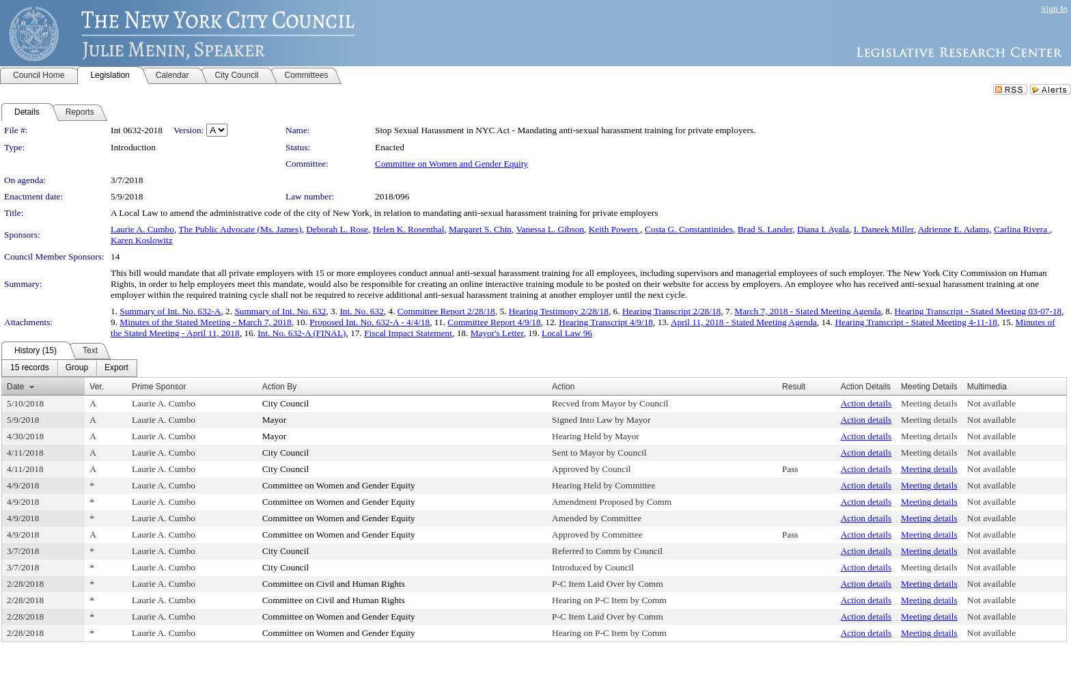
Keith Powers (615, 229)
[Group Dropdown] (76, 368)
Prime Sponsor (159, 386)
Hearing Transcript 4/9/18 (606, 322)
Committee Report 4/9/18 (493, 322)
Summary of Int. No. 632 (280, 311)
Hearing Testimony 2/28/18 (559, 311)
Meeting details (929, 403)
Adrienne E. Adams (954, 229)
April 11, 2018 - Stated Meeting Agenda (744, 322)
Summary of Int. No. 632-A (170, 311)
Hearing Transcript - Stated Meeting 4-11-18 (916, 322)
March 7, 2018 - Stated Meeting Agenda (807, 311)
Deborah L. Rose (337, 229)
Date (15, 386)
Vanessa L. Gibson (550, 229)
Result (793, 386)
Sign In (1054, 8)
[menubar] (69, 368)
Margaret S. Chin (480, 229)
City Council (285, 403)
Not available (991, 403)
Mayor (274, 420)
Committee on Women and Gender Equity (451, 163)
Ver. (96, 386)
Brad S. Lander (765, 229)
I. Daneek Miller (884, 229)
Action (563, 386)
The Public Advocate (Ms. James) (239, 229)
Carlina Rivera (1021, 229)
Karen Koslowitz (142, 240)
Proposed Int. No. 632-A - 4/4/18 (369, 322)
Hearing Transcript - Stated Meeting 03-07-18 (978, 311)
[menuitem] (29, 368)
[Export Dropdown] (116, 368)
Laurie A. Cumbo (142, 229)
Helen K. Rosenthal (409, 229)
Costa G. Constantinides (689, 229)
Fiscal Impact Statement (408, 333)
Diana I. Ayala (823, 229)
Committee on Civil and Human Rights (333, 584)
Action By (279, 386)
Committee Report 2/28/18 (446, 311)
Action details (866, 403)
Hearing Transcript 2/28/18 (671, 311)
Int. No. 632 (361, 311)
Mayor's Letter (497, 333)
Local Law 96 (567, 333)
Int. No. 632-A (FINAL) (302, 333)
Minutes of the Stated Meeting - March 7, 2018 (205, 322)
